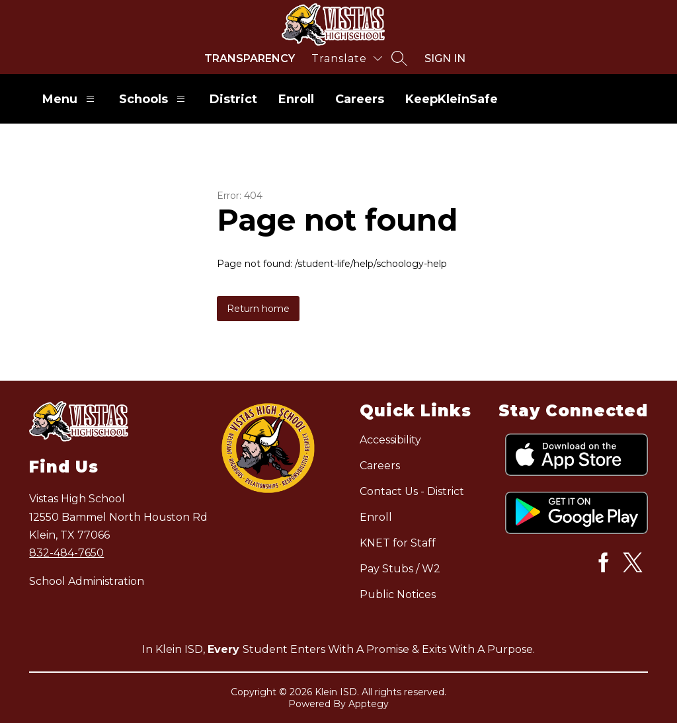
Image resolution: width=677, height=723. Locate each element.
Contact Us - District (412, 491)
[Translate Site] (346, 58)
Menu (70, 98)
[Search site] (399, 58)
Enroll (296, 99)
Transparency (249, 58)
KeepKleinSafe (451, 99)
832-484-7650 (66, 553)
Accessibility (390, 440)
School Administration (86, 581)
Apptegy (368, 704)
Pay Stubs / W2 (400, 568)
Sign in (444, 58)
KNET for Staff (398, 543)
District (233, 99)
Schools (153, 98)
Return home (258, 309)
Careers (359, 99)
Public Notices (398, 594)
